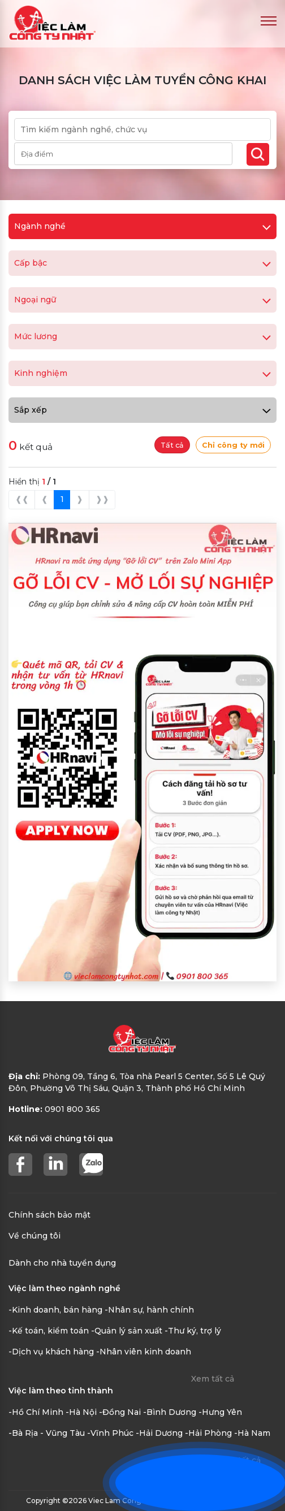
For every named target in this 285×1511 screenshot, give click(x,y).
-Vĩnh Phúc (110, 1433)
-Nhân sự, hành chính (149, 1310)
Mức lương (142, 336)
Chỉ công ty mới (233, 445)
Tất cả (172, 445)
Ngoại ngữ (142, 300)
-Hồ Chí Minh (35, 1412)
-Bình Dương (169, 1412)
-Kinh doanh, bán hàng (55, 1310)
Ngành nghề (142, 226)
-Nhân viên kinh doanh (143, 1352)
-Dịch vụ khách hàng (51, 1352)
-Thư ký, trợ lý (193, 1331)
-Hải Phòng (208, 1433)
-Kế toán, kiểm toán (48, 1331)
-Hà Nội (81, 1412)
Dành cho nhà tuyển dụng (62, 1263)
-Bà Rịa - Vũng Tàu (46, 1433)
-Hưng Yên (220, 1412)
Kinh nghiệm (142, 373)
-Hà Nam (252, 1433)
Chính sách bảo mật (49, 1215)
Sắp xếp (142, 410)
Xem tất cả (212, 1379)
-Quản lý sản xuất (126, 1331)
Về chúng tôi (34, 1236)
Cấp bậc (142, 263)
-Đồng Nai (120, 1412)
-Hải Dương (159, 1433)
